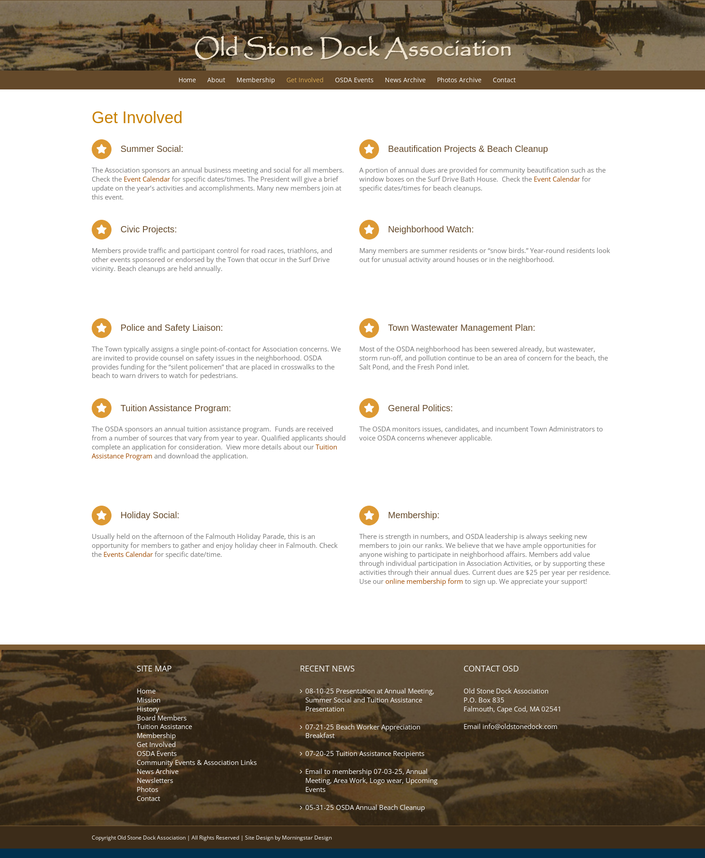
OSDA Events (157, 753)
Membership (156, 735)
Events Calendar (129, 554)
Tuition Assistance (164, 726)
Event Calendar (147, 178)
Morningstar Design (307, 837)
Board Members (162, 717)
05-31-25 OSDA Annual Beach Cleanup (365, 807)
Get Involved (156, 744)
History (148, 708)
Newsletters (155, 780)
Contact (148, 798)
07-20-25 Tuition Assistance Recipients (364, 753)
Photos (147, 789)
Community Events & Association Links (197, 762)
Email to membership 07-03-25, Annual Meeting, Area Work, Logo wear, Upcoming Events (371, 780)
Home (146, 690)
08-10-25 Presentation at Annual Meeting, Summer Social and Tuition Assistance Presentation (369, 700)
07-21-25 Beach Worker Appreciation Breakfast (362, 731)
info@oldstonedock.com (520, 726)
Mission (149, 699)
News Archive (157, 771)
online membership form (424, 581)
